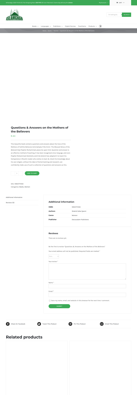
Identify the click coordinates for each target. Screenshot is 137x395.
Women (27, 187)
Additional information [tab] (14, 197)
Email (51, 291)
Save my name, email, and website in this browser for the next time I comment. (80, 300)
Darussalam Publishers (80, 220)
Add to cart (32, 173)
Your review (53, 261)
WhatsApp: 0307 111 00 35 (14, 2)
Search (127, 14)
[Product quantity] (17, 173)
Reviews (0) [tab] (10, 203)
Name (51, 283)
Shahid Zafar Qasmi (79, 211)
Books (21, 187)
